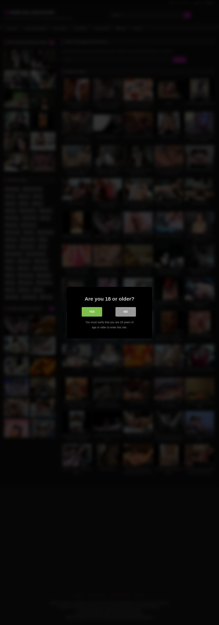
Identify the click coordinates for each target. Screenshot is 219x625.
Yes (92, 311)
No (126, 311)
